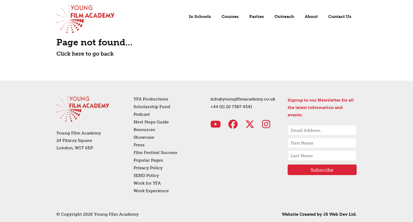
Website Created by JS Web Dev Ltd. (319, 214)
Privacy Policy (148, 167)
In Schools (200, 16)
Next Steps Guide (151, 121)
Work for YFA (147, 183)
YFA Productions (151, 99)
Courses (230, 16)
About (311, 16)
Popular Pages (148, 160)
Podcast (142, 114)
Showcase (144, 137)
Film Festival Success (155, 152)
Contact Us (339, 16)
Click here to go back (85, 53)
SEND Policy (146, 175)
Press (139, 144)
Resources (144, 129)
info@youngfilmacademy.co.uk (242, 99)
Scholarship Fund (152, 106)
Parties (256, 16)
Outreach (284, 16)
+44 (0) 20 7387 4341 (231, 106)
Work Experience (151, 190)
